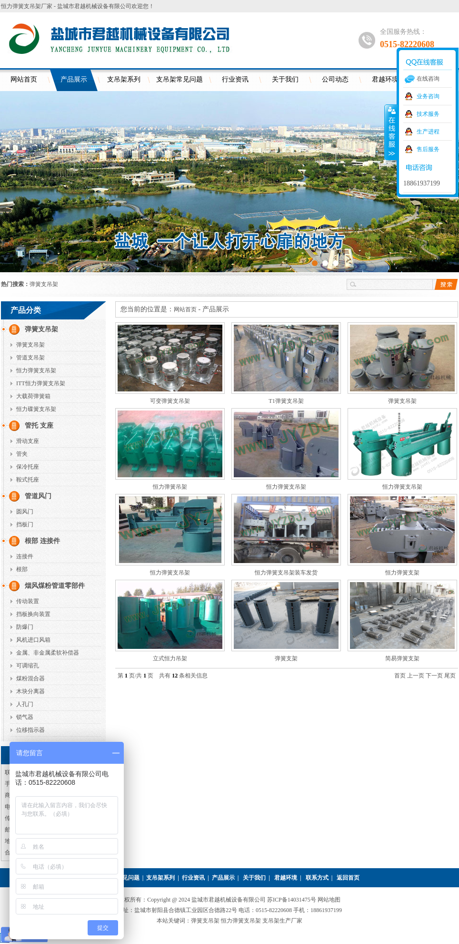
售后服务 (428, 149)
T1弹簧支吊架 (286, 401)
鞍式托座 (27, 479)
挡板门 (24, 524)
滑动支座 (27, 441)
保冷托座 (27, 466)
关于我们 (285, 79)
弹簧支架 (286, 658)
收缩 (391, 132)
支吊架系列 (123, 79)
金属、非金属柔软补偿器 (47, 652)
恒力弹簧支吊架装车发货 (286, 572)
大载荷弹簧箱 (33, 396)
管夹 (22, 454)
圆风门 (24, 511)
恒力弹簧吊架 (170, 486)
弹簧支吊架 (44, 284)
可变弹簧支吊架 (170, 401)
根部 (22, 569)
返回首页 (348, 877)
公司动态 (335, 79)
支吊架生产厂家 (282, 920)
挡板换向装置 (33, 614)
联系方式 (317, 877)
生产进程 (428, 131)
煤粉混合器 (30, 678)
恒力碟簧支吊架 (36, 409)
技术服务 (428, 114)
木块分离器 (30, 691)
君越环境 (285, 877)
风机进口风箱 (33, 639)
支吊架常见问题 (179, 79)
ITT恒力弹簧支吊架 (40, 383)
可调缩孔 (27, 665)
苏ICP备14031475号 (292, 899)
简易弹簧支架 (402, 658)
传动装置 (27, 601)
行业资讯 (235, 79)
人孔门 (24, 704)
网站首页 (23, 79)
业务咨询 (428, 96)
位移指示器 (30, 730)
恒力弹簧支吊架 (36, 370)
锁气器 (24, 717)
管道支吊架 (30, 357)
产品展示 (73, 79)
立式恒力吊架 (170, 658)
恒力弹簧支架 (402, 572)
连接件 (24, 556)
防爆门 (24, 627)
